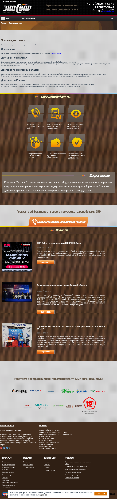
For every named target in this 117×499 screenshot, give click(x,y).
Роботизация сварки (72, 475)
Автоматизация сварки (73, 472)
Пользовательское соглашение (8, 486)
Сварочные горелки (72, 478)
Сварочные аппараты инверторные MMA (78, 463)
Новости (47, 465)
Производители (49, 470)
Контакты (26, 462)
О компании (6, 462)
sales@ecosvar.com (108, 12)
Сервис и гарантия (8, 475)
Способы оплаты (8, 472)
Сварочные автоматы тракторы (76, 466)
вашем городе (56, 53)
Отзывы (5, 478)
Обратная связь (28, 467)
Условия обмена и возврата (8, 468)
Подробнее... (45, 262)
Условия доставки (8, 465)
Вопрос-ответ (28, 465)
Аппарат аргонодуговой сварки (76, 469)
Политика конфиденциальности (10, 481)
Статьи (46, 467)
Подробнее (42, 495)
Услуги (46, 462)
